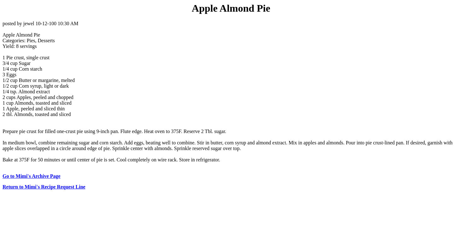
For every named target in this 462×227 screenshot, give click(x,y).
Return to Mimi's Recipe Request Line (44, 186)
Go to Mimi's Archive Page (32, 176)
